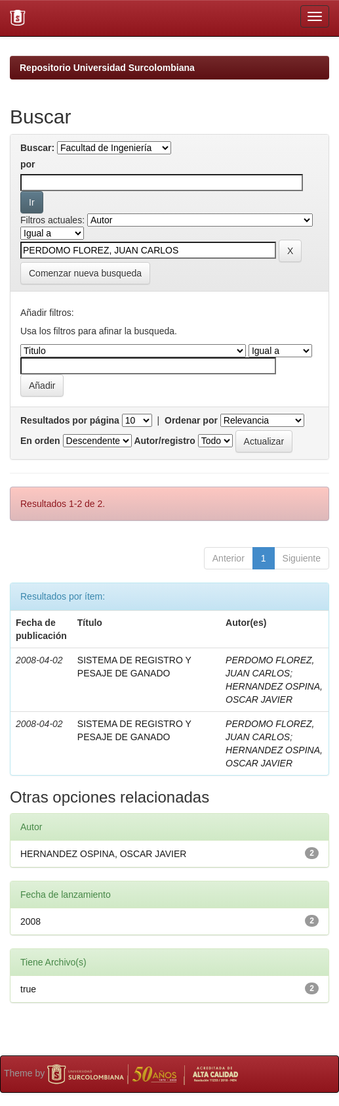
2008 (30, 921)
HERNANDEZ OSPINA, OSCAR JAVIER (103, 854)
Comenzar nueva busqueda (85, 273)
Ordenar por (191, 420)
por (27, 164)
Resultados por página (69, 420)
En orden (40, 440)
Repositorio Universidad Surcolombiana (107, 67)
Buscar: (37, 148)
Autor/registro (164, 440)
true (28, 989)
